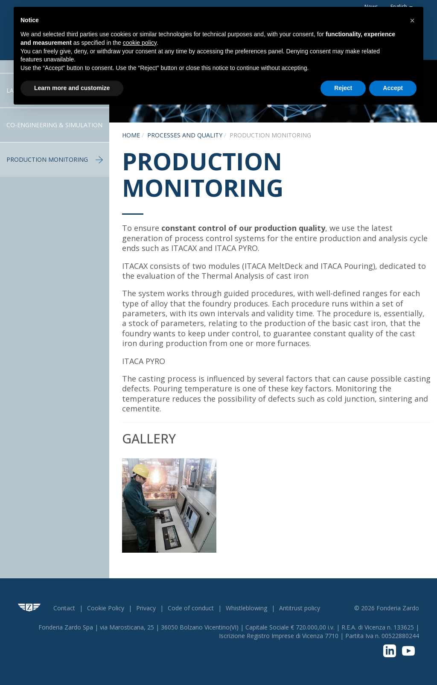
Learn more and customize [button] (72, 88)
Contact (64, 608)
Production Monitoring (54, 159)
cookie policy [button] (140, 42)
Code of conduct (191, 608)
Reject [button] (343, 88)
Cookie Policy (105, 608)
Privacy (146, 608)
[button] (412, 20)
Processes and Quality (184, 135)
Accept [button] (393, 88)
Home (131, 135)
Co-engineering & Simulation (54, 125)
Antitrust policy (299, 608)
